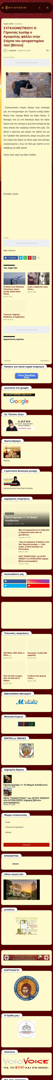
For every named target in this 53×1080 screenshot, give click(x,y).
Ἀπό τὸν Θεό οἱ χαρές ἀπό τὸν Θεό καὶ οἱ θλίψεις (13, 678)
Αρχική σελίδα (8, 24)
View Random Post (26, 376)
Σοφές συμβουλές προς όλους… (38, 288)
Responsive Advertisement (26, 63)
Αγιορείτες (18, 24)
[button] (2, 8)
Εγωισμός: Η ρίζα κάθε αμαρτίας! (37, 654)
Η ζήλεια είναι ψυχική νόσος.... (37, 677)
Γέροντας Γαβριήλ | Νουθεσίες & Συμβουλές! (14, 316)
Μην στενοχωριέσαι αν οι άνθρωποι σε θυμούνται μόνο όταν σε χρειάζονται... (34, 532)
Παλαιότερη (44, 361)
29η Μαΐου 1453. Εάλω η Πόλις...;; (14, 654)
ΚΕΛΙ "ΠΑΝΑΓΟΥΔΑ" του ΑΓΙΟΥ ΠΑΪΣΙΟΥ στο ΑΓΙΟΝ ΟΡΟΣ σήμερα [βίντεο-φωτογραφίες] (33, 558)
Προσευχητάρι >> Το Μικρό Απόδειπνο (21, 519)
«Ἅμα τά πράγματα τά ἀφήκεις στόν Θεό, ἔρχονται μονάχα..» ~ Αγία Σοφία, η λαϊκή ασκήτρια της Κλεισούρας (34, 545)
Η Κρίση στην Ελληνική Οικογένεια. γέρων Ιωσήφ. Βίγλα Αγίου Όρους (14, 290)
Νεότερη (7, 361)
